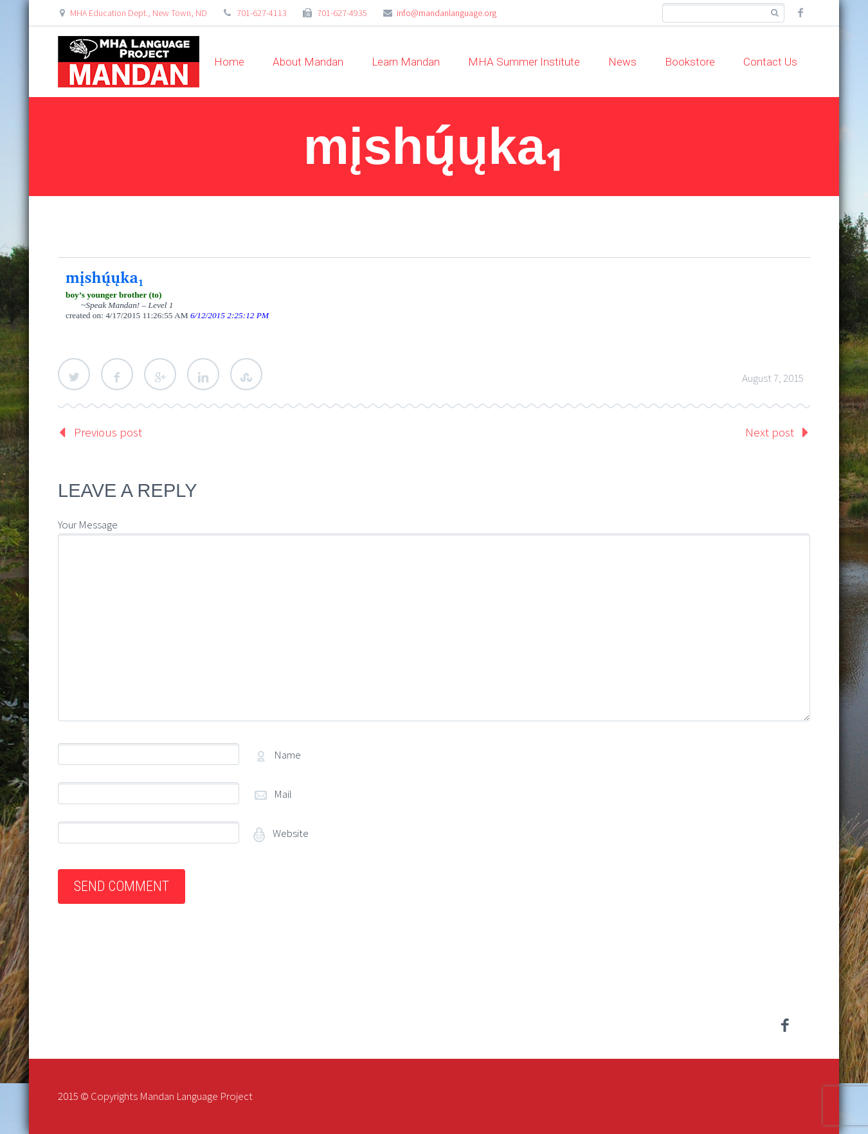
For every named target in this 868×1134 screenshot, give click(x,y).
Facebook (117, 374)
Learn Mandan (406, 61)
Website (290, 833)
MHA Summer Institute (524, 61)
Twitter (74, 374)
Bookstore (690, 61)
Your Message (88, 525)
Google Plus (160, 374)
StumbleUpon (246, 374)
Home (229, 61)
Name (287, 755)
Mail (283, 794)
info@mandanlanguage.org (446, 13)
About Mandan (308, 61)
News (622, 61)
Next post (769, 432)
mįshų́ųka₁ (105, 277)
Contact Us (770, 61)
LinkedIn (203, 374)
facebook (800, 12)
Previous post (108, 432)
